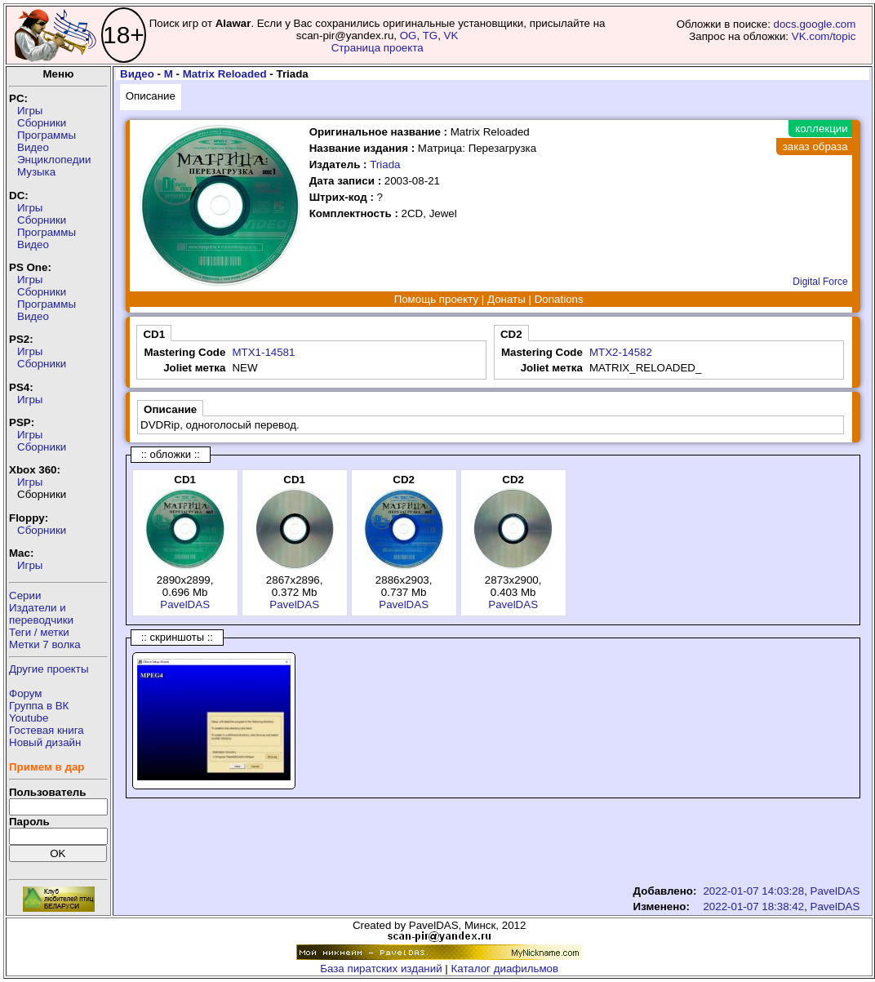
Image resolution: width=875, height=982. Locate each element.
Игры (29, 110)
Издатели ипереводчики (41, 614)
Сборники (41, 123)
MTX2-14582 (620, 352)
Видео (33, 147)
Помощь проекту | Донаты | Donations (489, 299)
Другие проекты (49, 669)
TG (430, 35)
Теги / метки (39, 632)
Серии (25, 595)
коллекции (821, 128)
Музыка (36, 172)
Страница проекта (377, 48)
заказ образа (815, 146)
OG (408, 35)
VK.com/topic (824, 36)
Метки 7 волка (45, 644)
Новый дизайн (45, 742)
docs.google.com (815, 24)
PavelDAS (185, 604)
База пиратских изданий (381, 968)
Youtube (28, 718)
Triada (385, 164)
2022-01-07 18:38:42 (753, 906)
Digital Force (820, 281)
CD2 (511, 334)
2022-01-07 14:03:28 (753, 891)
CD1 (154, 334)
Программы (46, 135)
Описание (150, 96)
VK (451, 35)
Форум (25, 693)
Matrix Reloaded (225, 74)
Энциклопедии (54, 159)
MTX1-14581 (263, 352)
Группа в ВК (39, 706)
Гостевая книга (46, 730)
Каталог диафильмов (505, 968)
